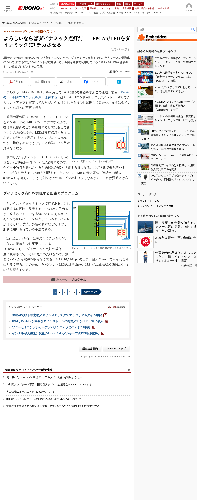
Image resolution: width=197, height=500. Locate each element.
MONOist (6, 23)
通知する (45, 81)
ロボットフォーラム (148, 201)
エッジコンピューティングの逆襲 (155, 206)
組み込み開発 (19, 23)
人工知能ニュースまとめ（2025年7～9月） (30, 391)
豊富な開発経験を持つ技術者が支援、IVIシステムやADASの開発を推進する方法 (52, 406)
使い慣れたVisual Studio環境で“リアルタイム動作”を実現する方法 (44, 377)
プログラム (68, 279)
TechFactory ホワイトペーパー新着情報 (27, 369)
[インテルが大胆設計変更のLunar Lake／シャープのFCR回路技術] (58, 333)
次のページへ (91, 291)
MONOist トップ (116, 348)
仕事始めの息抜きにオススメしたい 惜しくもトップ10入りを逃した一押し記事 (176, 256)
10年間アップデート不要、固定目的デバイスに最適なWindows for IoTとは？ (50, 384)
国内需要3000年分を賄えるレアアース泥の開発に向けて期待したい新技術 (176, 226)
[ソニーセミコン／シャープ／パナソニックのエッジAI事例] (53, 327)
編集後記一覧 (190, 265)
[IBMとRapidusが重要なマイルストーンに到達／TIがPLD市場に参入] (60, 321)
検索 (194, 29)
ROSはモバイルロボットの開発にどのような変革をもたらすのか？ (45, 398)
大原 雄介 (113, 71)
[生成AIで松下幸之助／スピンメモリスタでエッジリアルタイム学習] (59, 315)
